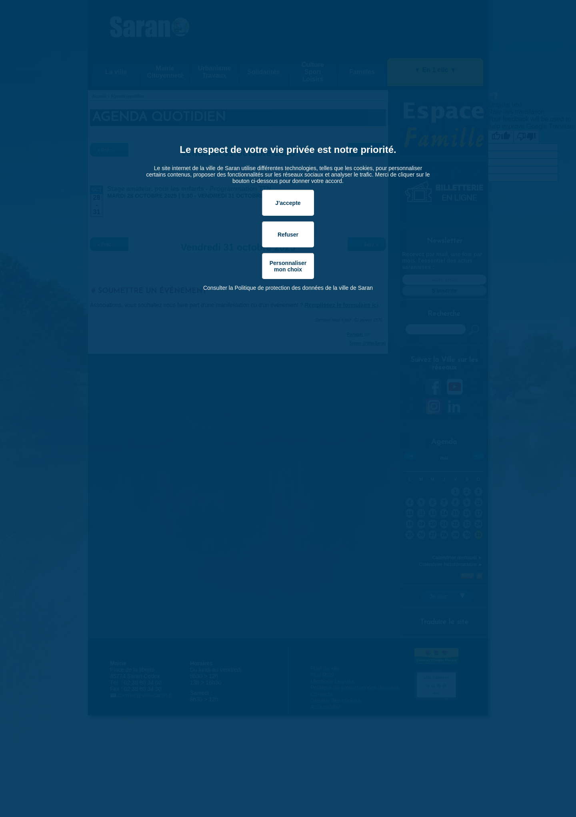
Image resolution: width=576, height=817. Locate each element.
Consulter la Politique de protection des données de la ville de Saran (288, 288)
